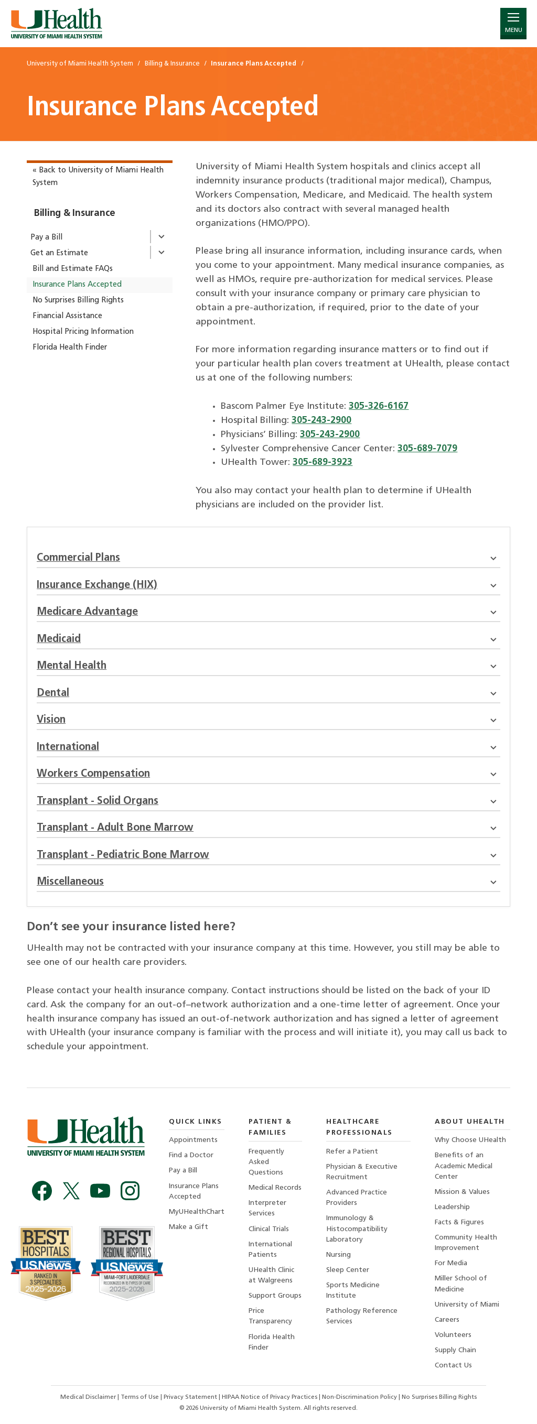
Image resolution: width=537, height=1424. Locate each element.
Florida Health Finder (70, 348)
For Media (451, 1263)
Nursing (338, 1255)
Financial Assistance (67, 316)
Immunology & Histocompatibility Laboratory (357, 1229)
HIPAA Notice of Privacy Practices (269, 1397)
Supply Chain (455, 1350)
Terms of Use (140, 1397)
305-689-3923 (322, 462)
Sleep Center (347, 1270)
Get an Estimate (59, 253)
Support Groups (275, 1295)
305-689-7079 (427, 448)
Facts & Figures (459, 1222)
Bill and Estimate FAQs (73, 269)
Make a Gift (188, 1227)
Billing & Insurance (74, 214)
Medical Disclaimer (88, 1397)
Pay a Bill (46, 238)
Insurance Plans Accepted (77, 285)
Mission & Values (462, 1192)
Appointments (193, 1140)
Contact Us (453, 1365)
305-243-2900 (321, 420)
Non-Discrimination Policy (359, 1397)
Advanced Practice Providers (356, 1197)
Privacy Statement (191, 1397)
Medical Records (275, 1187)
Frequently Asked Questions (266, 1162)
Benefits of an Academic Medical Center (463, 1166)
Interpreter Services (267, 1208)
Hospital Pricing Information (83, 332)
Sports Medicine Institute (353, 1290)
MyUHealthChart (196, 1212)
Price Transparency (270, 1316)
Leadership (452, 1207)
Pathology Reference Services (362, 1316)
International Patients (270, 1249)
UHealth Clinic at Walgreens (271, 1275)
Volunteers (453, 1335)
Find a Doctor (191, 1155)
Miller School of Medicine (461, 1283)
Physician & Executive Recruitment (362, 1172)
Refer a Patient (352, 1151)
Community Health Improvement (466, 1243)
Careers (447, 1320)
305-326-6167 (379, 406)
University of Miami (467, 1304)
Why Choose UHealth (470, 1140)
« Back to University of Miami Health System (98, 177)
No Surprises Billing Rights (78, 301)
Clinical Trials (269, 1229)
